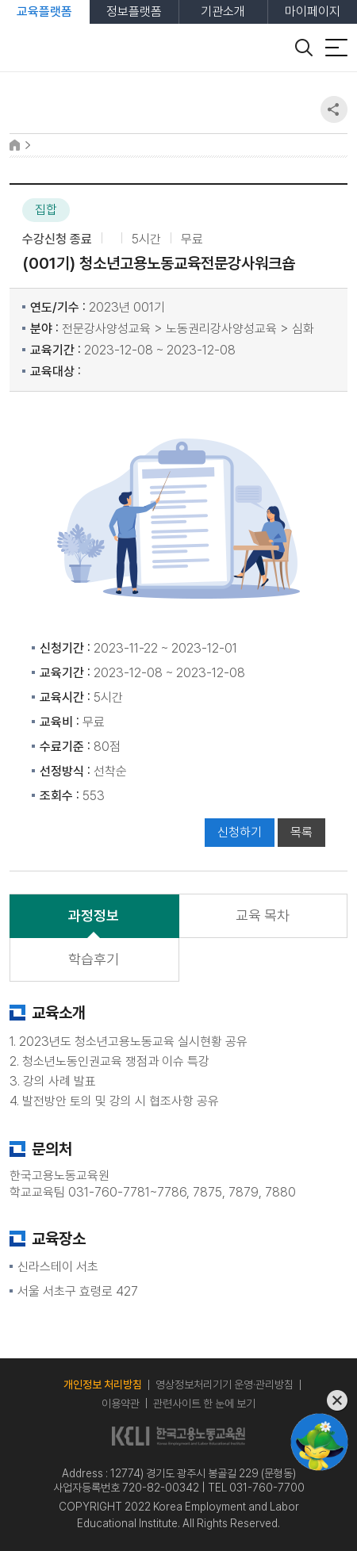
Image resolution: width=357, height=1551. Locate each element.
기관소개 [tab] (223, 11)
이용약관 (121, 1403)
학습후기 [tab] (93, 959)
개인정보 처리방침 (102, 1384)
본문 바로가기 (0, 0)
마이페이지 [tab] (312, 11)
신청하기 (239, 832)
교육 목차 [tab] (263, 915)
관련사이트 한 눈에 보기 (204, 1403)
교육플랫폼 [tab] (44, 11)
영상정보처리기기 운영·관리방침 (224, 1384)
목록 (301, 832)
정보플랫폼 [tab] (134, 11)
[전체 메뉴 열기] (336, 47)
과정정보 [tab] (93, 915)
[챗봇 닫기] (319, 1400)
